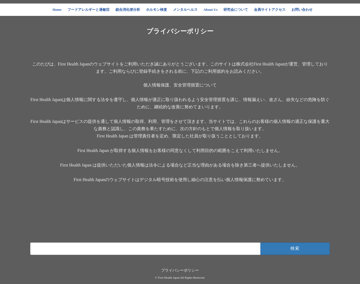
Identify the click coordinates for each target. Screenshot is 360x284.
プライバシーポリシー (180, 270)
